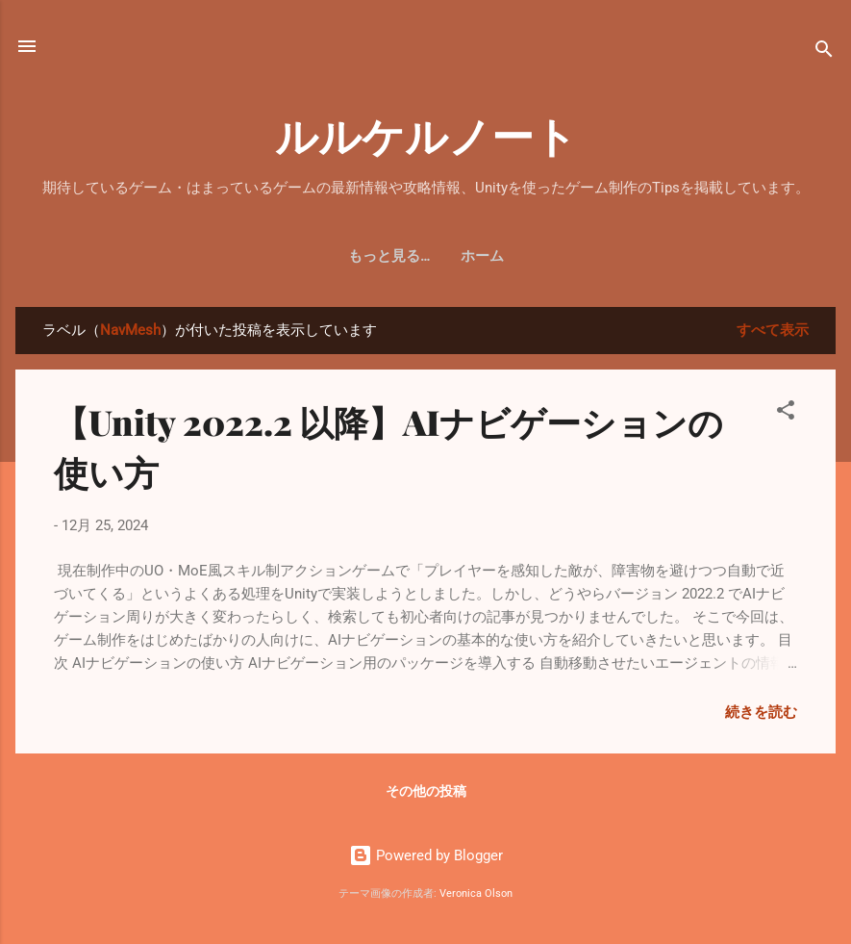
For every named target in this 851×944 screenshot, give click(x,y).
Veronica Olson (476, 893)
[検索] (824, 52)
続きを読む (761, 712)
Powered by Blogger (426, 855)
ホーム (425, 256)
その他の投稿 (426, 791)
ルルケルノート (426, 134)
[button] (785, 413)
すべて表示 (773, 330)
